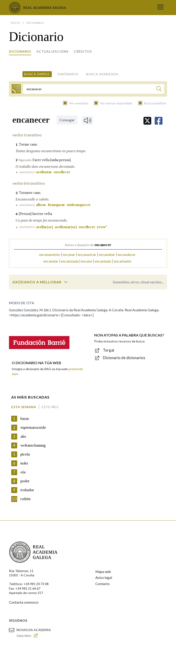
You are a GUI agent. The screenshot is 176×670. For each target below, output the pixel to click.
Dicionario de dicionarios (124, 357)
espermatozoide (33, 427)
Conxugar (67, 120)
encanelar (50, 261)
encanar (69, 254)
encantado (103, 261)
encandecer (127, 254)
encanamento (49, 254)
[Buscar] (159, 89)
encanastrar (87, 254)
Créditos (83, 51)
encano (86, 261)
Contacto (102, 584)
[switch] (65, 282)
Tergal (108, 350)
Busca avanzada (102, 74)
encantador (123, 261)
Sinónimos (68, 74)
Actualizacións (52, 51)
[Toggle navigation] (160, 7)
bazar (24, 418)
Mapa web (103, 572)
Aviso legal (103, 577)
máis (24, 463)
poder (25, 481)
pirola (25, 454)
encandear (107, 254)
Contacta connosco (23, 602)
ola (22, 472)
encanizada (70, 261)
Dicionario (20, 51)
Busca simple (37, 74)
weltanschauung (33, 445)
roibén (25, 499)
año (23, 436)
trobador (27, 490)
